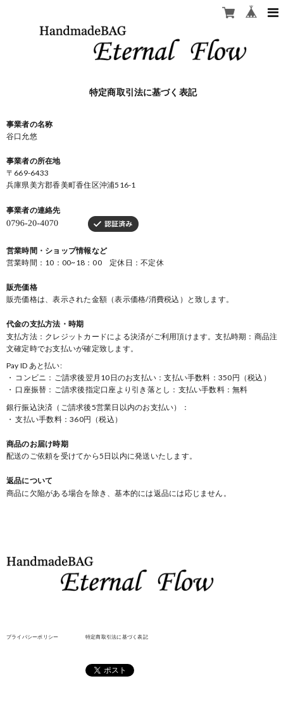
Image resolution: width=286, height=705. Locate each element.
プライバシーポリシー (32, 637)
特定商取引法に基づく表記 (116, 637)
